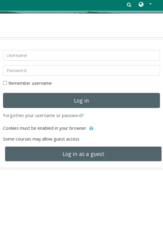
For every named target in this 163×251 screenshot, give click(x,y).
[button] (145, 5)
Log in (81, 100)
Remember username (30, 83)
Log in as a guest (83, 153)
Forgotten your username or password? (43, 115)
